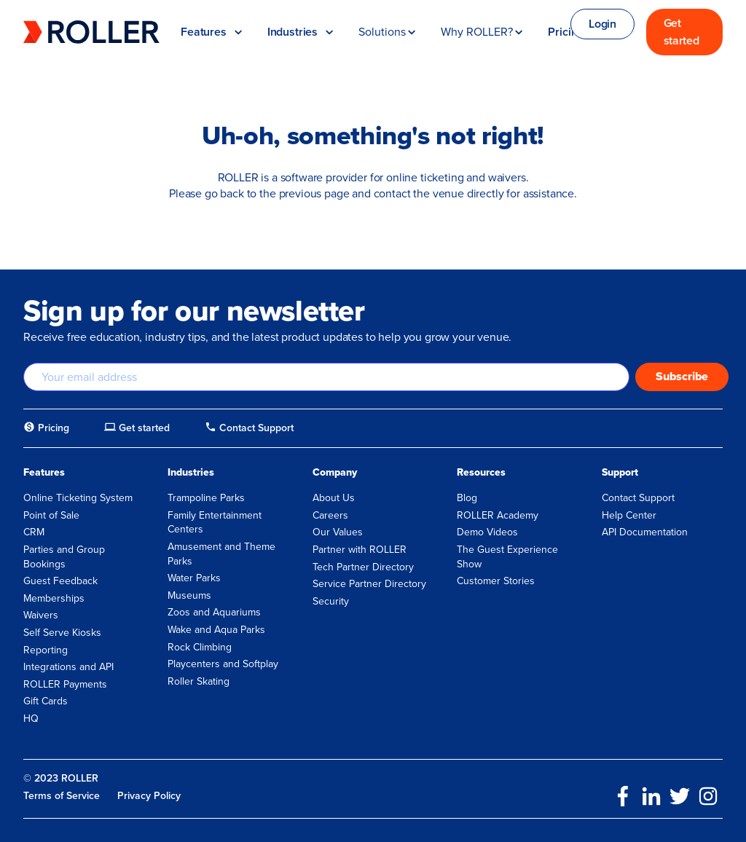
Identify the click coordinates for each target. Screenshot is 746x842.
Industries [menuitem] (191, 472)
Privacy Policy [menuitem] (149, 795)
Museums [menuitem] (189, 595)
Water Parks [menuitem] (194, 578)
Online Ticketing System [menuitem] (78, 497)
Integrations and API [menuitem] (68, 666)
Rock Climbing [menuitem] (200, 647)
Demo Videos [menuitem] (487, 532)
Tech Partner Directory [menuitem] (363, 567)
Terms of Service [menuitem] (61, 795)
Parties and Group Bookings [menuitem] (64, 557)
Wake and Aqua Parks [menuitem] (216, 629)
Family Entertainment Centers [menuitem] (215, 523)
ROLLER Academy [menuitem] (497, 515)
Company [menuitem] (335, 472)
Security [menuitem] (331, 601)
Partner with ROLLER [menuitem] (360, 549)
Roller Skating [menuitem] (198, 681)
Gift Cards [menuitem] (45, 701)
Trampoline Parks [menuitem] (206, 497)
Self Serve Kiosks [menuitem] (62, 632)
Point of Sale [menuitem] (51, 515)
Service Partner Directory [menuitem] (369, 583)
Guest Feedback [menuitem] (60, 581)
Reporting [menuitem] (45, 650)
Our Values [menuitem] (338, 532)
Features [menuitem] (44, 472)
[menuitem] (46, 428)
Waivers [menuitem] (40, 615)
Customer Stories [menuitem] (496, 581)
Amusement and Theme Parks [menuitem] (221, 554)
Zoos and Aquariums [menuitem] (214, 612)
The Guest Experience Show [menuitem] (507, 557)
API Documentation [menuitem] (645, 532)
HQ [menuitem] (31, 718)
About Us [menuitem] (334, 497)
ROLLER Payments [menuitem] (65, 684)
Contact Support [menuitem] (638, 497)
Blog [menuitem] (467, 497)
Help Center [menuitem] (629, 515)
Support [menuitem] (620, 472)
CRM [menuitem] (33, 532)
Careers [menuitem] (330, 515)
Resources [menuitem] (481, 472)
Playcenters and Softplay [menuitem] (223, 664)
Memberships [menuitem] (54, 598)
